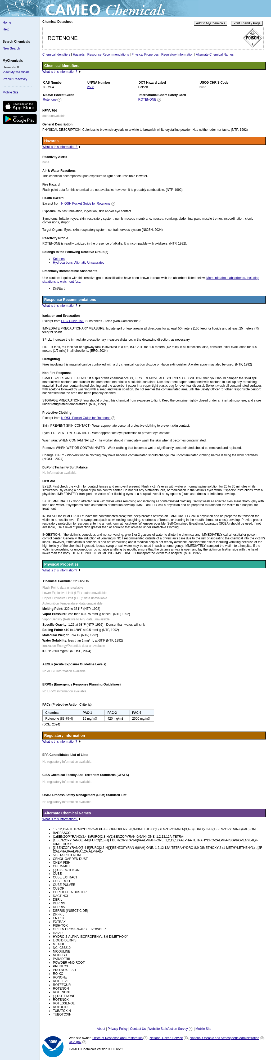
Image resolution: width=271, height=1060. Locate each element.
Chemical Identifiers (56, 54)
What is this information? (60, 72)
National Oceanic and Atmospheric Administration (224, 1038)
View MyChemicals (16, 72)
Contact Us (138, 1029)
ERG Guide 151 (72, 321)
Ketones (59, 259)
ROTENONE (147, 99)
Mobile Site (10, 92)
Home (7, 22)
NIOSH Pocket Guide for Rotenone (85, 203)
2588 (90, 87)
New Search (11, 48)
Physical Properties (145, 54)
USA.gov (75, 1042)
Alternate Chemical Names (215, 54)
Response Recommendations (108, 54)
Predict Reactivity (15, 79)
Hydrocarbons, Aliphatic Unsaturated (79, 262)
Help (6, 29)
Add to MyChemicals (210, 23)
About (101, 1029)
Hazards (79, 54)
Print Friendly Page (246, 23)
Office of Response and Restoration (117, 1038)
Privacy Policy (118, 1029)
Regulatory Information (177, 54)
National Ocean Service (166, 1038)
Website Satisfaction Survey (168, 1029)
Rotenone (50, 99)
